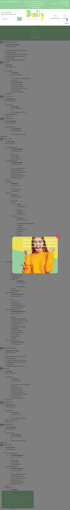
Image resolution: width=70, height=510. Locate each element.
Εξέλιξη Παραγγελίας (10, 14)
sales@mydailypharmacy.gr (12, 1)
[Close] (58, 236)
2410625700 (7, 12)
